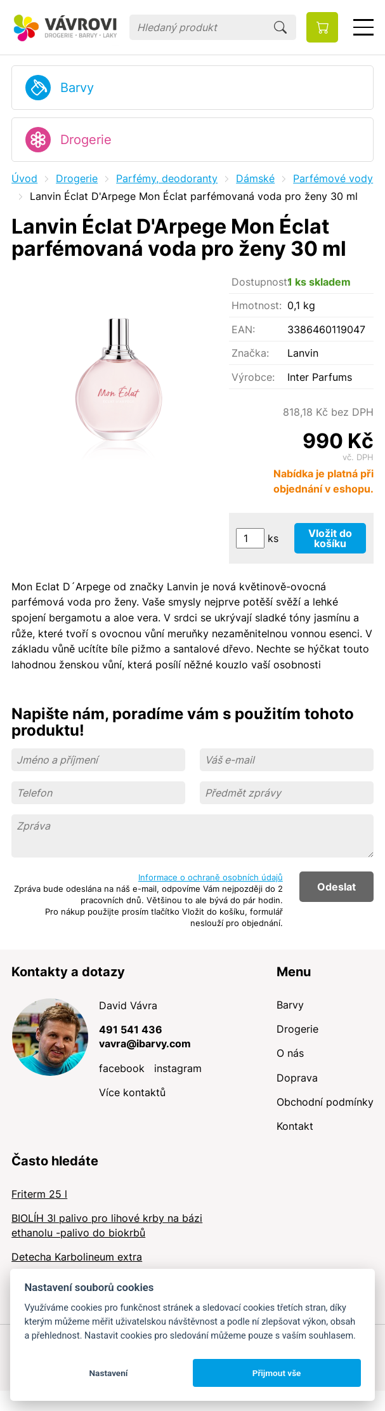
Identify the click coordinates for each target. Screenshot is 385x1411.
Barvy (77, 87)
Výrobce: (253, 377)
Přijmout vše (276, 1373)
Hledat (280, 27)
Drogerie (86, 139)
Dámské (255, 178)
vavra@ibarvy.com (145, 1043)
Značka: (250, 353)
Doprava (297, 1077)
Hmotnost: (257, 305)
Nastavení (108, 1373)
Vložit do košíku (330, 538)
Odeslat (336, 886)
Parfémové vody (333, 178)
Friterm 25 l (39, 1194)
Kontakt (295, 1126)
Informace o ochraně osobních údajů (210, 877)
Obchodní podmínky (325, 1102)
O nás (290, 1053)
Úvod (24, 178)
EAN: (243, 329)
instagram (178, 1068)
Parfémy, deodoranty (167, 178)
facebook (122, 1068)
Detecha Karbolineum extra (76, 1256)
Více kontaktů (132, 1092)
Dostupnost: (259, 281)
